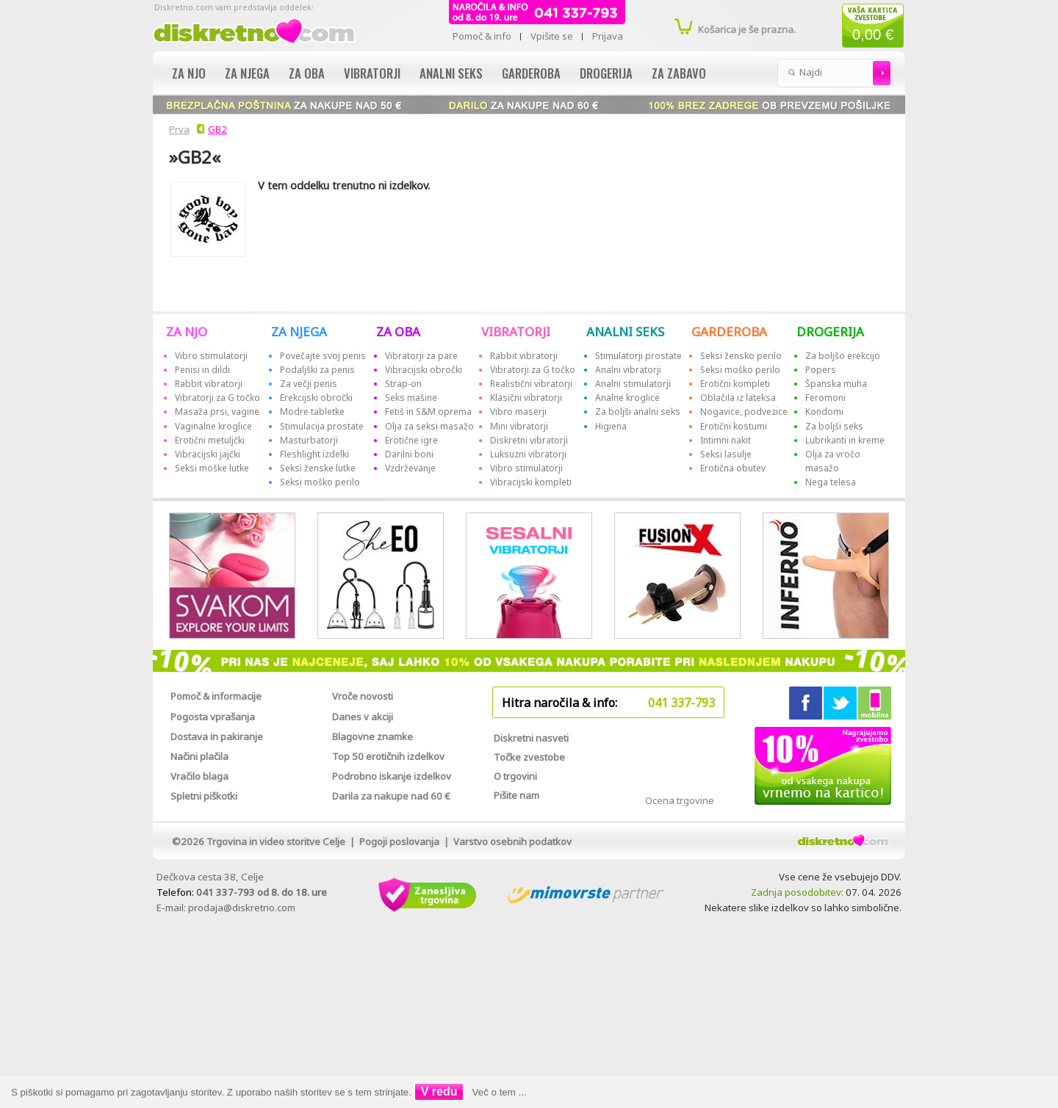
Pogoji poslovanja (399, 841)
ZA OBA (398, 331)
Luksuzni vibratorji (528, 454)
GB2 (217, 129)
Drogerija (606, 73)
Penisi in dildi (202, 369)
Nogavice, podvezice (744, 411)
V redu (439, 1091)
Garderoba (531, 73)
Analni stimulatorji (633, 383)
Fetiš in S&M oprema (428, 411)
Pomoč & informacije (216, 696)
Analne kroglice (627, 397)
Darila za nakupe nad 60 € (391, 796)
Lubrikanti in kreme (845, 440)
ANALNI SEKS (625, 331)
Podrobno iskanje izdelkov (391, 776)
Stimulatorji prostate (638, 356)
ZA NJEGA (299, 331)
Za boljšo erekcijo (842, 356)
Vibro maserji (518, 411)
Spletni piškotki (203, 796)
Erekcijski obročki (316, 397)
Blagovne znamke (372, 736)
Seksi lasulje (726, 454)
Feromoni (825, 397)
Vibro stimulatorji (211, 356)
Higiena (611, 426)
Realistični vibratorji (531, 383)
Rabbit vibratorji (208, 383)
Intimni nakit (725, 440)
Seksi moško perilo (320, 482)
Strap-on (403, 383)
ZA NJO (186, 331)
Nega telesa (830, 482)
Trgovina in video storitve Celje (275, 841)
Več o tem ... (499, 1092)
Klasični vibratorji (526, 397)
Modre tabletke (312, 411)
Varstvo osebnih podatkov (512, 841)
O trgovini (515, 776)
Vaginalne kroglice (213, 426)
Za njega (247, 73)
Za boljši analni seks (637, 411)
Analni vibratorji (628, 369)
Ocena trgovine (679, 800)
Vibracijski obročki (423, 369)
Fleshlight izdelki (314, 454)
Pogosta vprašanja (212, 716)
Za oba (307, 73)
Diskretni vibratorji (529, 440)
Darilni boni (409, 454)
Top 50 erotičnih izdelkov (388, 756)
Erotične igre (411, 440)
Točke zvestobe (529, 757)
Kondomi (824, 411)
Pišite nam (516, 795)
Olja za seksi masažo (429, 426)
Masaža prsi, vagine (217, 411)
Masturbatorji (309, 440)
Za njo (189, 73)
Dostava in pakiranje (216, 736)
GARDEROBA (729, 331)
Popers (820, 369)
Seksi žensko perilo (741, 356)
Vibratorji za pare (421, 356)
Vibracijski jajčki (207, 454)
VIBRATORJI (515, 331)
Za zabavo (679, 73)
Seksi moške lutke (212, 468)
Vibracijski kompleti (531, 482)
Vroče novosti (362, 696)
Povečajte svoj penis (323, 356)
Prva (177, 129)
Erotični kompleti (735, 383)
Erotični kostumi (733, 426)
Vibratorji (372, 73)
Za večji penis (308, 383)
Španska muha (836, 383)
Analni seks (451, 73)
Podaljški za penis (317, 369)
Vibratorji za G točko (217, 397)
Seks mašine (411, 397)
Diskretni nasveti (531, 738)
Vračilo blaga (199, 776)
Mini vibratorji (519, 426)
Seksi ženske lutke (318, 468)
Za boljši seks (834, 426)
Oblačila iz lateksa (738, 397)
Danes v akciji (362, 716)
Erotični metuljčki (210, 440)
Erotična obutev (733, 468)
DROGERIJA (830, 331)
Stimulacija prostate (322, 426)
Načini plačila (199, 756)
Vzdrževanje (410, 468)
